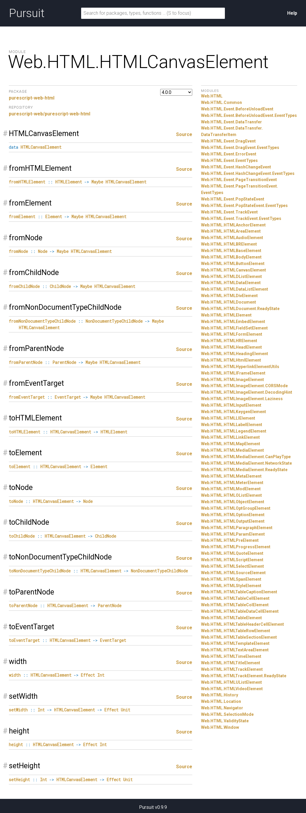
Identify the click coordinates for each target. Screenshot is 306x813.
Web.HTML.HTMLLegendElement (233, 431)
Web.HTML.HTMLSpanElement (231, 579)
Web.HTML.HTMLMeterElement (232, 482)
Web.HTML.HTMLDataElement (231, 282)
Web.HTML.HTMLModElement (231, 488)
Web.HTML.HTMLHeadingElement (234, 353)
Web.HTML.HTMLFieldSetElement (234, 328)
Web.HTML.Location (221, 701)
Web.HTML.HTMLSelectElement (232, 566)
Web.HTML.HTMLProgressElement (235, 546)
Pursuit (26, 13)
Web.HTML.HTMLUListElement (231, 682)
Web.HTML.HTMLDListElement (231, 276)
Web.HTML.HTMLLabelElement (231, 424)
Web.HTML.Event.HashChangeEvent (236, 167)
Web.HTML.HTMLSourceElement (233, 572)
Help (292, 13)
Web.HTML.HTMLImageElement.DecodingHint (246, 392)
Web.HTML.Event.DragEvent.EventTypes (240, 147)
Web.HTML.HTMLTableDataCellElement (240, 611)
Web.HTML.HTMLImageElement (232, 379)
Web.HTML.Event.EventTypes (229, 160)
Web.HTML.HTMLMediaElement (232, 450)
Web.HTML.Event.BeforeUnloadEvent (237, 109)
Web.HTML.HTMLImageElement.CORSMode (244, 385)
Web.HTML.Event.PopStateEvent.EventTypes (244, 205)
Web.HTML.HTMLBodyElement (231, 257)
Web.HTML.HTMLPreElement (230, 540)
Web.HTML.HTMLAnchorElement (233, 225)
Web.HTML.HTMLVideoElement (232, 688)
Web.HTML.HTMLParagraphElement (236, 527)
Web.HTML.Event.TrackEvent (229, 212)
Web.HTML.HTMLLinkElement (230, 437)
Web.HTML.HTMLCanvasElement (233, 270)
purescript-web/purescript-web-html (49, 114)
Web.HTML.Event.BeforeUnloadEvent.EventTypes (249, 115)
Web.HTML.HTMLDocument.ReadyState (240, 308)
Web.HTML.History (219, 695)
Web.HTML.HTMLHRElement (229, 340)
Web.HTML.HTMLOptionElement (233, 514)
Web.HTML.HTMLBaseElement (231, 250)
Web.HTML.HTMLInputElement (231, 405)
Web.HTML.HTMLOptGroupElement (235, 508)
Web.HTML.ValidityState (225, 720)
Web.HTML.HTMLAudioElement (232, 237)
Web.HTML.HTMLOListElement (231, 495)
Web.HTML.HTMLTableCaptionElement (239, 592)
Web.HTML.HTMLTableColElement (235, 604)
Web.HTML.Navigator (222, 708)
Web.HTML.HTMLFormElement (231, 334)
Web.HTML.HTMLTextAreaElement (235, 650)
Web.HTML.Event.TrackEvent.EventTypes (241, 218)
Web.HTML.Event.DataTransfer (231, 122)
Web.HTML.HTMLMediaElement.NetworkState (246, 463)
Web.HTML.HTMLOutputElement (233, 521)
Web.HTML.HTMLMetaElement (231, 476)
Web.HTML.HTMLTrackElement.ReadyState (243, 675)
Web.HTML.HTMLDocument (228, 302)
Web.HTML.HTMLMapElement (230, 443)
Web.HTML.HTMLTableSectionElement (239, 637)
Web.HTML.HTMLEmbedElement (233, 321)
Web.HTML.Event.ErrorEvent (228, 154)
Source (184, 134)
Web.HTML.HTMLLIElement (228, 418)
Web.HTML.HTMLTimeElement (231, 656)
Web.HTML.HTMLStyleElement (231, 585)
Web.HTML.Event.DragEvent (228, 141)
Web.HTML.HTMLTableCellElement (235, 598)
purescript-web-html (31, 98)
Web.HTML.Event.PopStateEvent (232, 199)
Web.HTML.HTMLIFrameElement (233, 373)
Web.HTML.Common (221, 102)
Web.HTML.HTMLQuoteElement (232, 553)
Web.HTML (212, 96)
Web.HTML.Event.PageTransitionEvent (239, 179)
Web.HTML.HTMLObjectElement (232, 501)
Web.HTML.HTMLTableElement (231, 617)
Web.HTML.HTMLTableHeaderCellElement (242, 624)
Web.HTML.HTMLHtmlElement (231, 360)
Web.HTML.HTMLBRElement (229, 244)
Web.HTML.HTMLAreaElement (231, 231)
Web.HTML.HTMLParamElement (233, 534)
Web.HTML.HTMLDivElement (229, 295)
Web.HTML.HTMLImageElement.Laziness (242, 398)
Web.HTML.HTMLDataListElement (234, 289)
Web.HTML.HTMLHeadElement (231, 347)
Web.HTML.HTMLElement (226, 315)
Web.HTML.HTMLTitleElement (230, 662)
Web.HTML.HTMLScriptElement (232, 559)
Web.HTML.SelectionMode (227, 714)
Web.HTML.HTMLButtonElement (233, 263)
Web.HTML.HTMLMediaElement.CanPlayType (246, 456)
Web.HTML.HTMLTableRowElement (235, 630)
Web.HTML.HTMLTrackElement (232, 669)
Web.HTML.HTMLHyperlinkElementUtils (240, 366)
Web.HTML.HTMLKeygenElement (233, 411)
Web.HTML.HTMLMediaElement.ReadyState (244, 469)
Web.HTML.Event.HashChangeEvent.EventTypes (248, 173)
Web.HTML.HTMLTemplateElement (235, 643)
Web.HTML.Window (220, 727)
